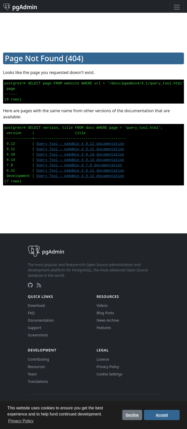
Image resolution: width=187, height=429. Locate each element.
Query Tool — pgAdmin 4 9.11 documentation (80, 149)
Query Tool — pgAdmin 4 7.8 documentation (79, 165)
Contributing (38, 359)
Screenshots (38, 335)
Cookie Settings (110, 374)
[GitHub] (30, 285)
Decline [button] (132, 415)
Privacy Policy (108, 366)
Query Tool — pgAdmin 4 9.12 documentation (80, 144)
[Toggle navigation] (177, 7)
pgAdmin (20, 7)
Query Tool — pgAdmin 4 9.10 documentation (80, 155)
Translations (38, 381)
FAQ (31, 312)
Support (34, 327)
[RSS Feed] (39, 285)
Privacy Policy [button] (21, 421)
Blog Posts (105, 312)
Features (104, 327)
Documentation (41, 320)
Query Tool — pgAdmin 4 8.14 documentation (80, 160)
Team (32, 374)
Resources (36, 366)
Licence (103, 359)
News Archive (108, 320)
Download (36, 305)
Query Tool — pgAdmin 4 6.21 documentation (80, 171)
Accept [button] (162, 415)
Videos (102, 305)
